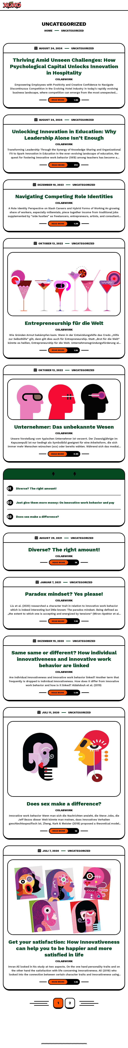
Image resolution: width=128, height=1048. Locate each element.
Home (48, 30)
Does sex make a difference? (37, 516)
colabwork (64, 79)
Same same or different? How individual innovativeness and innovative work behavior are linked (64, 659)
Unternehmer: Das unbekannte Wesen (64, 427)
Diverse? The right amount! (36, 488)
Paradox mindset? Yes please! (64, 594)
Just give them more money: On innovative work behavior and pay (65, 502)
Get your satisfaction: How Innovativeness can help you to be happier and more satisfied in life (64, 948)
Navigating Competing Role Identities (64, 196)
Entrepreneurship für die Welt (64, 323)
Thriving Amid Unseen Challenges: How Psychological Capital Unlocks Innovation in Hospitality (64, 66)
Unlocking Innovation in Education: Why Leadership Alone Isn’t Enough (64, 134)
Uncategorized (82, 48)
